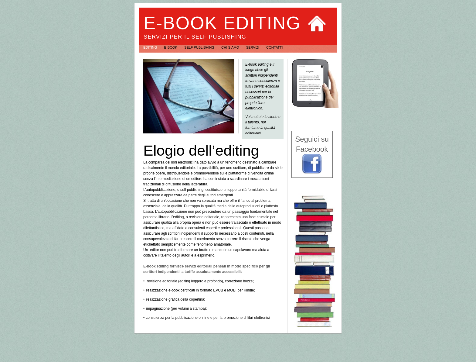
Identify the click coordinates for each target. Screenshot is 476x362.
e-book (171, 47)
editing (150, 47)
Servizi (253, 47)
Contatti (274, 47)
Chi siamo (230, 47)
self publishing (199, 47)
